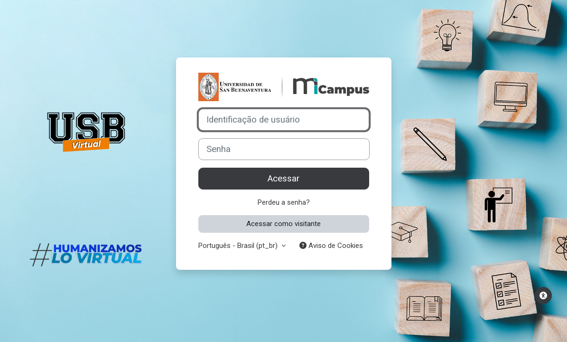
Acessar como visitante (283, 223)
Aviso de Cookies (331, 245)
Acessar (283, 178)
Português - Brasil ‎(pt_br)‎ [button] (238, 245)
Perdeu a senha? (284, 202)
